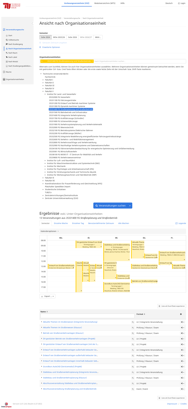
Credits (184, 404)
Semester (43, 33)
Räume (7, 72)
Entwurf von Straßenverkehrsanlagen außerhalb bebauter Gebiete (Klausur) (76, 355)
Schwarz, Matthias (124, 291)
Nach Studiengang (14, 44)
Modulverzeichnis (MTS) (104, 3)
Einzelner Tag (78, 223)
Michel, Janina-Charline (112, 252)
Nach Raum (11, 53)
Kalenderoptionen (49, 231)
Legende (180, 223)
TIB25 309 (142, 247)
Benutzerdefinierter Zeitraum (101, 223)
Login (181, 3)
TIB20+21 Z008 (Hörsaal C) (176, 255)
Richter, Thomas (126, 252)
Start (9, 35)
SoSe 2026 (72, 37)
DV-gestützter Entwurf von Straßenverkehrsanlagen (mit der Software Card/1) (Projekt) (80, 344)
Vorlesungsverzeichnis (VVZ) (76, 3)
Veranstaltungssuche (13, 29)
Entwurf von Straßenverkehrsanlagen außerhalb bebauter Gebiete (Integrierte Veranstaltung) (84, 350)
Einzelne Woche (61, 223)
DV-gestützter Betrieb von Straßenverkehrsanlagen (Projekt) (69, 338)
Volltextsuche (12, 40)
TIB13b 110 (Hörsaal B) (120, 249)
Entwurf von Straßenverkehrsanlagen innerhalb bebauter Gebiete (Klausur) (76, 361)
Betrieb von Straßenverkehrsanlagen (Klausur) (150, 281)
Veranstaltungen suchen (111, 205)
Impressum (172, 404)
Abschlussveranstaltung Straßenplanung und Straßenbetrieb (69, 389)
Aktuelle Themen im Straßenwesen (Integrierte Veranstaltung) (70, 322)
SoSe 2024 (45, 37)
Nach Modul (12, 61)
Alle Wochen (123, 223)
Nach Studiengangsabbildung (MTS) (20, 66)
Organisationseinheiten (13, 79)
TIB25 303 (92, 247)
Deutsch (169, 3)
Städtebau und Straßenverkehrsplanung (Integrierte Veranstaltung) (72, 372)
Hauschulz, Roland (110, 270)
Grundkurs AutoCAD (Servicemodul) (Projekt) (122, 284)
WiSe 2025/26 (59, 37)
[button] (73, 267)
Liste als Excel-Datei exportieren (172, 306)
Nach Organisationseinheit (18, 48)
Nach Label (11, 57)
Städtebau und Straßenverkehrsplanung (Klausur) (151, 265)
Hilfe (123, 3)
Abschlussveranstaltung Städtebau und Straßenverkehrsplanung (71, 383)
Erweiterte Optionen (49, 47)
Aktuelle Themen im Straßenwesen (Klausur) (62, 327)
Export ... (47, 296)
